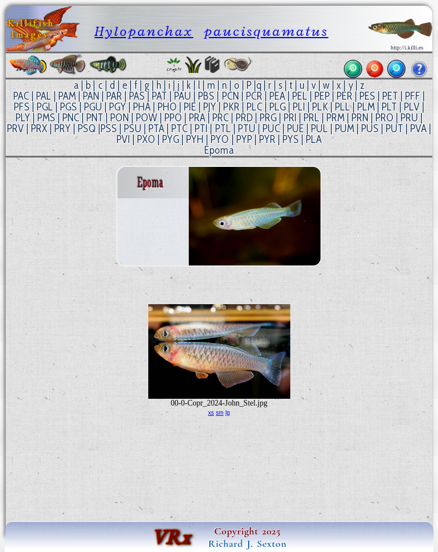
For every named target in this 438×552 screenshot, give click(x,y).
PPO (173, 117)
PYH (195, 139)
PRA (197, 117)
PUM (344, 128)
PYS (290, 139)
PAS (137, 96)
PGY (117, 106)
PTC (179, 128)
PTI (201, 128)
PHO (167, 106)
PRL (311, 117)
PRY (62, 128)
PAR (114, 96)
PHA (142, 106)
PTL (223, 128)
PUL (319, 128)
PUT (394, 128)
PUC (271, 128)
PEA (277, 96)
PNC (70, 117)
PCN (230, 96)
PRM (335, 117)
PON (119, 117)
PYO (219, 139)
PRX (39, 128)
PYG (170, 139)
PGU (93, 106)
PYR (267, 139)
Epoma (218, 150)
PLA (314, 139)
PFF (412, 96)
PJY (209, 106)
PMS (46, 117)
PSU (132, 128)
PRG (268, 117)
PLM (366, 106)
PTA (156, 128)
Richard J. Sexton (247, 543)
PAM (67, 96)
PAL (43, 96)
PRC (220, 117)
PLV (412, 106)
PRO (384, 117)
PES (367, 96)
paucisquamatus (266, 31)
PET (390, 96)
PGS (68, 106)
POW (146, 117)
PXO (146, 139)
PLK (320, 106)
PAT (159, 96)
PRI (290, 117)
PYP (244, 139)
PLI (299, 106)
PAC (21, 96)
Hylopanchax (144, 31)
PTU (247, 128)
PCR (254, 96)
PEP (322, 96)
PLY (22, 117)
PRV (15, 128)
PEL (299, 96)
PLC (254, 106)
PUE (295, 128)
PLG (277, 106)
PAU (182, 96)
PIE (190, 106)
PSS (108, 128)
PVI (123, 139)
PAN (91, 96)
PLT (389, 106)
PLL (342, 106)
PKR (231, 106)
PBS (206, 96)
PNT (94, 117)
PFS (22, 106)
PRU (409, 117)
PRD (244, 117)
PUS (370, 128)
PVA (418, 128)
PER (344, 96)
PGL (44, 106)
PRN (359, 117)
